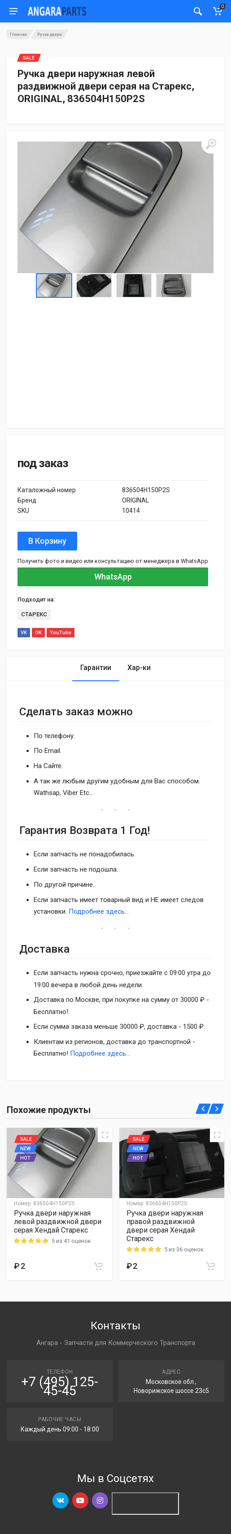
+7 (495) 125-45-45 (59, 1386)
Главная (18, 34)
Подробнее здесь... (99, 911)
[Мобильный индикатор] (198, 11)
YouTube (60, 633)
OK (38, 633)
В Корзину (47, 541)
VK (24, 633)
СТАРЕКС (34, 614)
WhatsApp (113, 576)
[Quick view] (105, 1135)
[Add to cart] (98, 1266)
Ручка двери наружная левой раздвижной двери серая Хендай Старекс (57, 1221)
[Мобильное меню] (13, 11)
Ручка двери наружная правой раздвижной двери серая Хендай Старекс (164, 1226)
